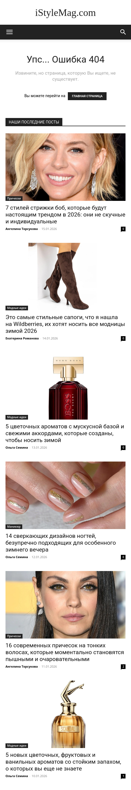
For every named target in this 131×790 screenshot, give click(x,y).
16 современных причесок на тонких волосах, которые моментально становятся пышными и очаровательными (64, 652)
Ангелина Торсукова (21, 229)
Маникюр (14, 526)
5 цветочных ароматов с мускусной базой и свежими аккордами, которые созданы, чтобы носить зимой (64, 433)
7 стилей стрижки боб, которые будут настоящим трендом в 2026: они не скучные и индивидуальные (65, 214)
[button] (123, 32)
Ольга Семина (16, 447)
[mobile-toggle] (9, 32)
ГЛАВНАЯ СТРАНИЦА (87, 96)
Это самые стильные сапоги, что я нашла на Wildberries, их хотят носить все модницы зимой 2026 (65, 324)
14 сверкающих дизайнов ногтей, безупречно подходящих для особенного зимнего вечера (60, 543)
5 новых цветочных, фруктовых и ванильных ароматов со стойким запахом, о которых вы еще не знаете (63, 762)
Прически (14, 198)
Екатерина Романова (22, 338)
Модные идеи (16, 308)
